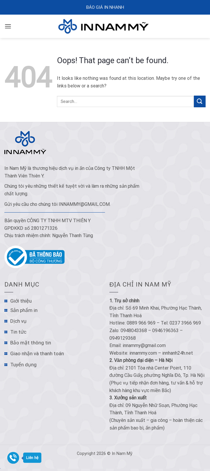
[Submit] (200, 101)
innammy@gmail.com (84, 204)
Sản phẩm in (24, 310)
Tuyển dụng (23, 365)
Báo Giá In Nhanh (105, 7)
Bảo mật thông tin (30, 343)
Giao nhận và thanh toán (37, 353)
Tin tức (18, 332)
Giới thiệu (21, 301)
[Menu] (7, 26)
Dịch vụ (18, 321)
